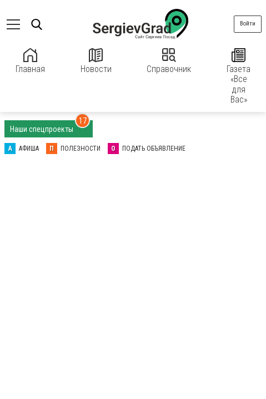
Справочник (169, 61)
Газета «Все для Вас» (238, 76)
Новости (96, 61)
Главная (30, 61)
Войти (247, 23)
